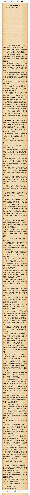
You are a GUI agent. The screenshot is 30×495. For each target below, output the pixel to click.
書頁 (22, 1)
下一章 (16, 1)
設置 (5, 1)
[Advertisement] (15, 26)
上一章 (10, 1)
